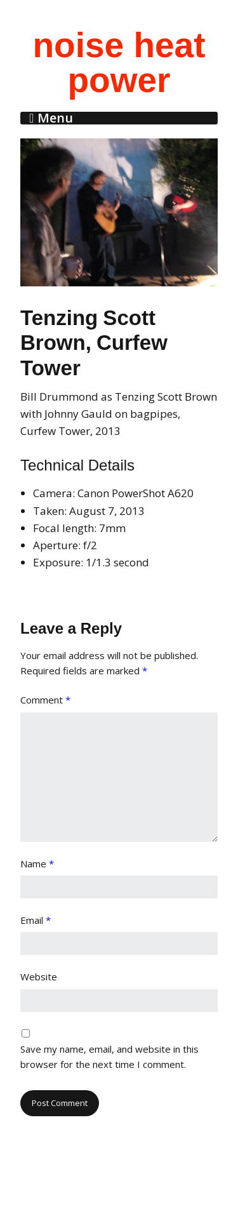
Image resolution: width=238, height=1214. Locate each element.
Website (38, 976)
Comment (45, 699)
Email (35, 920)
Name (37, 863)
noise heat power (118, 62)
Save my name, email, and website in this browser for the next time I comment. (109, 1057)
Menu (55, 118)
